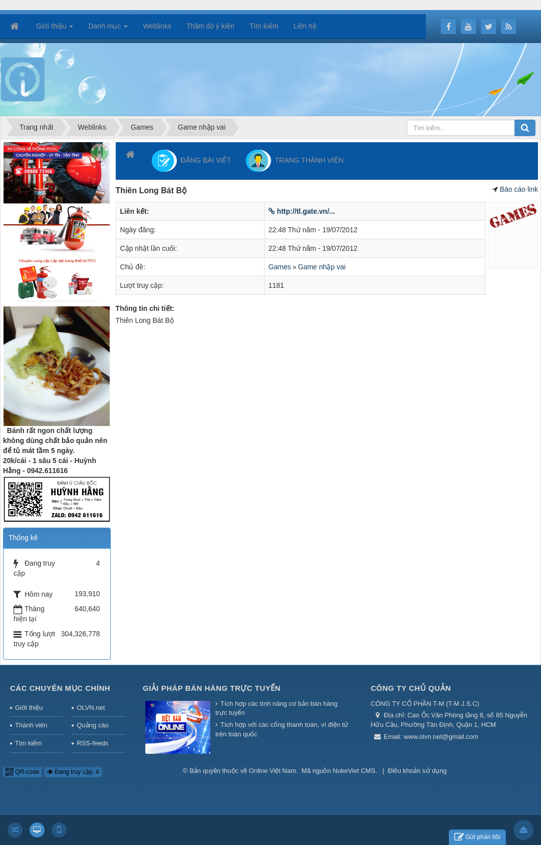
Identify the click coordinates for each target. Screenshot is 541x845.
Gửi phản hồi (477, 837)
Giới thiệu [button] (54, 29)
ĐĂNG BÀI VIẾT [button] (191, 161)
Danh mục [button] (108, 29)
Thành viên (31, 725)
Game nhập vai (322, 267)
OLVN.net (91, 707)
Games (279, 267)
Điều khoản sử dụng (417, 770)
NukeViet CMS (354, 770)
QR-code (22, 771)
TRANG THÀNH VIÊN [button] (295, 161)
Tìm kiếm (28, 743)
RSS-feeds (92, 743)
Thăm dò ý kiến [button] (210, 26)
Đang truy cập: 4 (73, 771)
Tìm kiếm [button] (264, 26)
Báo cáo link (519, 189)
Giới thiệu (29, 707)
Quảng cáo (92, 725)
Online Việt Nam (272, 770)
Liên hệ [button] (305, 26)
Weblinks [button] (157, 26)
